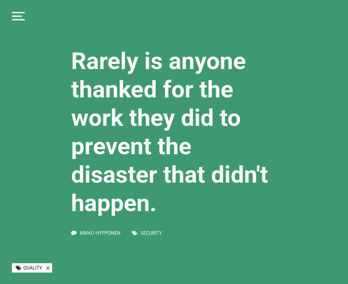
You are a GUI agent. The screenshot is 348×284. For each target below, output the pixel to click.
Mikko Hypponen (100, 233)
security (151, 233)
